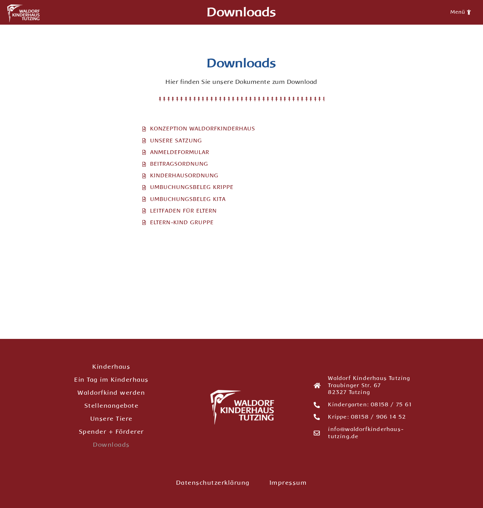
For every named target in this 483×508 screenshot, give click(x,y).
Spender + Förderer (111, 431)
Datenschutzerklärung (213, 482)
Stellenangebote (111, 405)
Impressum (288, 482)
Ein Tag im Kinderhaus (111, 379)
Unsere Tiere (111, 418)
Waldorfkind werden (111, 392)
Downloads (111, 444)
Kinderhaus (111, 366)
